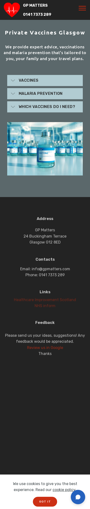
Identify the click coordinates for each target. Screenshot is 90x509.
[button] (45, 80)
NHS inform (45, 307)
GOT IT (45, 501)
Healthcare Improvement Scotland (45, 301)
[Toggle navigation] (82, 8)
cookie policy (64, 489)
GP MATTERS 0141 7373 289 (37, 10)
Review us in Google (45, 352)
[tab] (45, 80)
